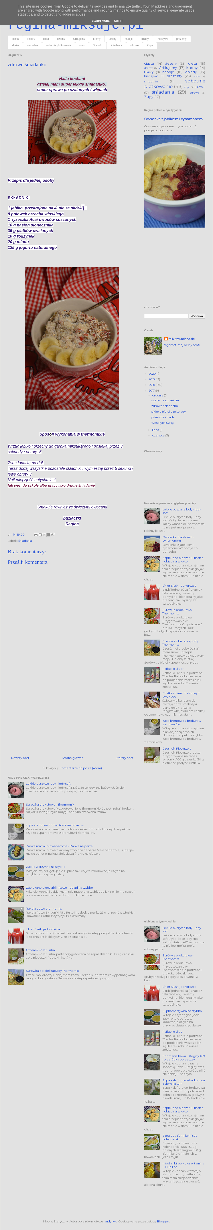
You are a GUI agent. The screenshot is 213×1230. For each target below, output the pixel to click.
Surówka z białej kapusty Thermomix (52, 970)
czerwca (158, 435)
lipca (156, 430)
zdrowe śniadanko (164, 406)
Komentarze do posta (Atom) (81, 768)
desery (31, 38)
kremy (97, 38)
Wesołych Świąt (162, 422)
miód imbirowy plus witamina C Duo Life (183, 1165)
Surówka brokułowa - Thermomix (50, 804)
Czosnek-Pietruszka (40, 950)
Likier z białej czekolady (168, 411)
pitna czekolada (163, 417)
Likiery (112, 38)
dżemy (61, 38)
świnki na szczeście (165, 400)
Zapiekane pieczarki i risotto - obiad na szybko (59, 887)
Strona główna (72, 758)
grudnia (158, 395)
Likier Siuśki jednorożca (43, 929)
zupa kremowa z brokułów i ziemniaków (55, 825)
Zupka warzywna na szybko (45, 866)
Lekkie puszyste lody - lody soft (48, 783)
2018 (152, 384)
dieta (46, 38)
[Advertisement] (72, 709)
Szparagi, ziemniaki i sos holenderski (179, 1137)
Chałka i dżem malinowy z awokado (181, 694)
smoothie (32, 45)
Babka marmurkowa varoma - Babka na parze (59, 846)
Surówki (98, 45)
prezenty (181, 38)
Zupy (150, 45)
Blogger (163, 1221)
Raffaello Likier (172, 668)
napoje (128, 38)
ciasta (15, 38)
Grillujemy (79, 38)
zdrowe (134, 45)
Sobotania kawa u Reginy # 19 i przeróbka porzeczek (183, 1057)
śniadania (116, 45)
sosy (82, 45)
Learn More (101, 20)
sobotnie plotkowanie (58, 45)
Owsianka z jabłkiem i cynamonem (173, 119)
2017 (152, 390)
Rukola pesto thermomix (44, 908)
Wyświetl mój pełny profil (182, 345)
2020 (152, 373)
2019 (152, 379)
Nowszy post (20, 758)
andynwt (110, 1221)
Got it (118, 20)
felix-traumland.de (182, 339)
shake (15, 45)
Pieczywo (162, 38)
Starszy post (124, 758)
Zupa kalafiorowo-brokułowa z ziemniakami (183, 1082)
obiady (145, 38)
